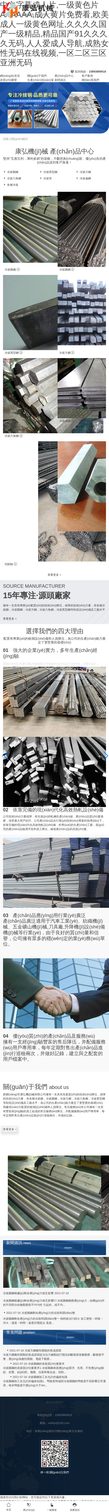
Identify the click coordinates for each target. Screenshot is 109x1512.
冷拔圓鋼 (10, 172)
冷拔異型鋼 (48, 172)
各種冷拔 (10, 184)
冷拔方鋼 (83, 172)
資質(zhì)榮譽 (8, 80)
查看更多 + (54, 574)
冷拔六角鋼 (12, 178)
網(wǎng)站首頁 (10, 75)
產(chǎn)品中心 (64, 75)
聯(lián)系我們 (90, 80)
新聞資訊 (60, 80)
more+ (68, 1247)
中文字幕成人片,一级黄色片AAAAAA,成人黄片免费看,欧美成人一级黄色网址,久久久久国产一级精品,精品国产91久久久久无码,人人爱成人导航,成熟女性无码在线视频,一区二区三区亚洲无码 (54, 33)
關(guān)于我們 (37, 75)
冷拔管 (45, 178)
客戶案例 (87, 75)
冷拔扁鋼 (83, 178)
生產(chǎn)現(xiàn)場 (40, 80)
